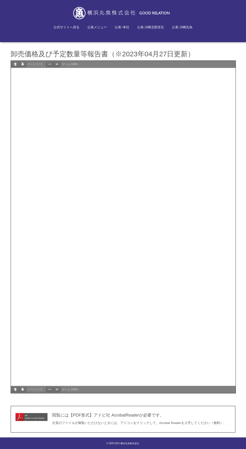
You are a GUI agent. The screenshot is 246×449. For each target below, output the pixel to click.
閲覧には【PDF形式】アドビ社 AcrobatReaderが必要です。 (108, 415)
